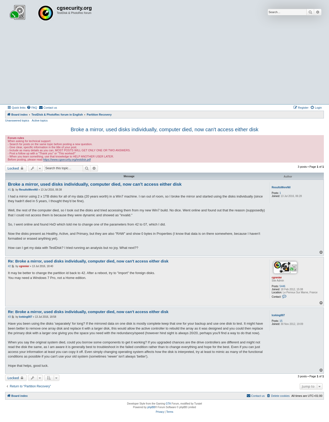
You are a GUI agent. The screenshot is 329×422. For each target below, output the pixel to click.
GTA (168, 403)
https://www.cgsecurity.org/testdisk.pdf (67, 159)
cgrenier (277, 277)
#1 (9, 189)
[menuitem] (32, 108)
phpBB (151, 407)
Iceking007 (278, 315)
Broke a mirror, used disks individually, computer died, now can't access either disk (164, 129)
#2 (9, 266)
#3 (9, 316)
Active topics (40, 120)
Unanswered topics (17, 120)
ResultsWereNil (281, 187)
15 (281, 321)
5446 (282, 286)
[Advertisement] (164, 66)
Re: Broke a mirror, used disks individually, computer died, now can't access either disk (88, 261)
